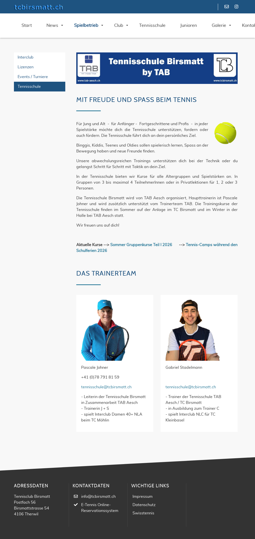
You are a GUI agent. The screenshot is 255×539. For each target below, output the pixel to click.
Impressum (143, 497)
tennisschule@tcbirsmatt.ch (106, 387)
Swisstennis (143, 513)
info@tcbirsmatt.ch (98, 497)
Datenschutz (144, 505)
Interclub (25, 57)
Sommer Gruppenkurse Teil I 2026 (141, 245)
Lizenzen (25, 67)
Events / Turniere (33, 77)
